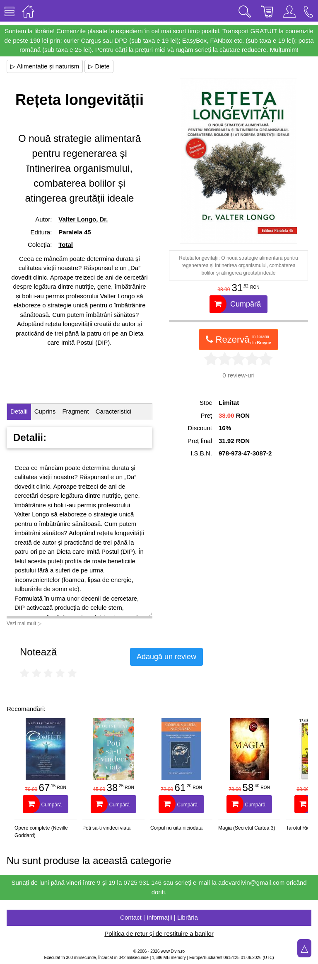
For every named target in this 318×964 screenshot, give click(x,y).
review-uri (241, 375)
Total (65, 244)
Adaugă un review (166, 656)
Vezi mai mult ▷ (24, 623)
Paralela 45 (74, 232)
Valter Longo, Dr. (83, 219)
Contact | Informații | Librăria (159, 917)
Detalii (19, 411)
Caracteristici (114, 411)
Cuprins (45, 411)
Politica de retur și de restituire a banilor (158, 933)
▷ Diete (98, 66)
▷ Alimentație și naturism (44, 66)
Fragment (75, 411)
